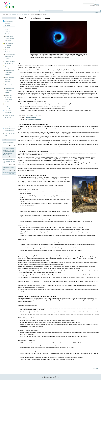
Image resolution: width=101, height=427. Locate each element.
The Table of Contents (14, 11)
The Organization (34, 11)
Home (4, 11)
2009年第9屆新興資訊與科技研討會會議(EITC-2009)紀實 (9, 161)
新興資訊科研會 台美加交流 (8, 143)
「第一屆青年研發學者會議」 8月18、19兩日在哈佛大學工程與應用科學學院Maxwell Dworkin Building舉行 (8, 151)
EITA (42, 11)
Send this (95, 368)
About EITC (24, 11)
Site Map (86, 0)
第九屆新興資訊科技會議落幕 (8, 168)
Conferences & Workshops (85, 11)
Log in (96, 12)
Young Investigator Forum (70, 11)
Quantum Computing (30, 117)
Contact (96, 0)
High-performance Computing (33, 119)
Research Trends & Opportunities (54, 11)
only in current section (94, 5)
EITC (4, 17)
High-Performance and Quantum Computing (9, 23)
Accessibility (91, 0)
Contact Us (96, 11)
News (4, 139)
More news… (12, 173)
